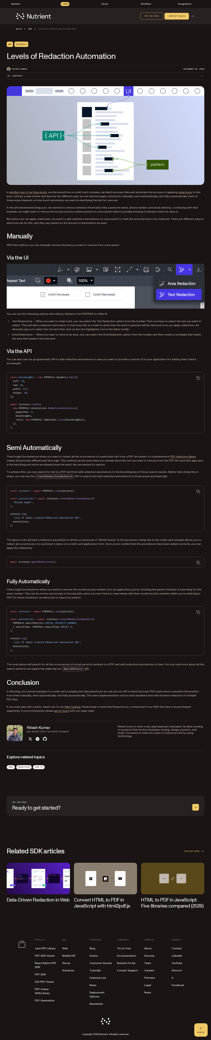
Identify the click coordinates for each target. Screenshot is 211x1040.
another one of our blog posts (28, 192)
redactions (185, 192)
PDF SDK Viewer (45, 956)
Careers (149, 970)
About (148, 948)
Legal (147, 985)
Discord (177, 970)
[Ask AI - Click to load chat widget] (201, 1030)
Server (66, 963)
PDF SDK (40, 974)
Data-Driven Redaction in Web (38, 899)
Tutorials (95, 970)
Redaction (24, 767)
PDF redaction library (183, 456)
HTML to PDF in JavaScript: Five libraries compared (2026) (172, 902)
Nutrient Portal (126, 963)
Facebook (178, 985)
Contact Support (127, 970)
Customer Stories (101, 963)
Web (11, 767)
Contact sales (176, 16)
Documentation (126, 956)
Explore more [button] (194, 851)
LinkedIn (177, 956)
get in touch (61, 711)
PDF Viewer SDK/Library (42, 991)
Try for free (151, 16)
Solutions (68, 970)
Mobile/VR (68, 956)
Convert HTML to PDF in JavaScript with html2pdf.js (102, 902)
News (93, 985)
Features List (98, 978)
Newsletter (96, 1004)
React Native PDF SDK (45, 965)
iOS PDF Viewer (44, 982)
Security (149, 956)
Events (94, 956)
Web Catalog (72, 707)
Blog (92, 948)
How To (39, 767)
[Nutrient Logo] (33, 16)
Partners (149, 978)
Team (147, 963)
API (75, 669)
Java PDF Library (45, 948)
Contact (177, 948)
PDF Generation (44, 1000)
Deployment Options (97, 994)
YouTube (177, 963)
